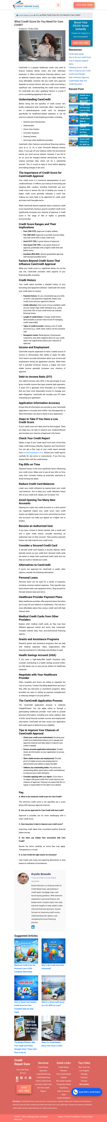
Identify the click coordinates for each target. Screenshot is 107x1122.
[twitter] (20, 1078)
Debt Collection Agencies (79, 77)
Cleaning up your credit (78, 67)
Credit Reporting (43, 1077)
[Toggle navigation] (58, 5)
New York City (84, 1067)
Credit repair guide (76, 54)
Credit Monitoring (43, 1074)
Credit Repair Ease (24, 15)
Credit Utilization (63, 1098)
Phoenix (84, 1081)
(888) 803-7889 (84, 5)
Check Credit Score (43, 1081)
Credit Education (75, 84)
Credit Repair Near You (78, 81)
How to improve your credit (80, 71)
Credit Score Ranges (77, 74)
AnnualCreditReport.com (33, 453)
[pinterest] (29, 1078)
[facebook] (16, 1078)
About (60, 1117)
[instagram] (25, 1078)
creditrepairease (32, 1117)
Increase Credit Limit (43, 1084)
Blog (38, 15)
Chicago (84, 1074)
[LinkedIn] (33, 927)
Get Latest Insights (63, 1081)
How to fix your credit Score (80, 57)
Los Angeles (84, 1071)
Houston (84, 1077)
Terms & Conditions (72, 1117)
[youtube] (16, 1080)
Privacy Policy (87, 1117)
